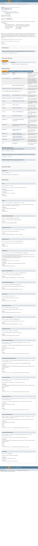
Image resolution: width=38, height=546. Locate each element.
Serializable (8, 16)
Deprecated (17, 1)
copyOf (13, 78)
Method (14, 4)
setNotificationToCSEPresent (18, 139)
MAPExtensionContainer (7, 88)
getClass (8, 161)
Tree (14, 1)
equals (3, 150)
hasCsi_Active (15, 104)
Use (11, 1)
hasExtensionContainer (17, 107)
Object (8, 95)
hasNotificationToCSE (16, 115)
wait (20, 161)
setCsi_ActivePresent (16, 129)
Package (5, 1)
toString (12, 150)
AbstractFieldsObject (9, 19)
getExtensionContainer (17, 88)
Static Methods (12, 71)
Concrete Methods (29, 71)
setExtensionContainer (17, 133)
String (5, 95)
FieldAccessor (8, 91)
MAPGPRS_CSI (4, 74)
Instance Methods (20, 71)
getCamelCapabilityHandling (18, 85)
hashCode (7, 150)
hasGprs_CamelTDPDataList (17, 111)
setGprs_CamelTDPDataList (17, 136)
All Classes (2, 469)
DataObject (3, 16)
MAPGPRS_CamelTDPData (17, 137)
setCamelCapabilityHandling (18, 119)
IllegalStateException (6, 343)
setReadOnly (14, 143)
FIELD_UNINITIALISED (12, 53)
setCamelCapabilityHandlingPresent (19, 124)
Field (8, 4)
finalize (4, 161)
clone (13, 74)
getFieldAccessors (16, 91)
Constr (10, 4)
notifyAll (16, 161)
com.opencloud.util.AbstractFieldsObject (11, 12)
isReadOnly (10, 156)
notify (12, 161)
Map (3, 95)
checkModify (4, 156)
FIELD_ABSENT (4, 53)
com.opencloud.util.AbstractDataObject (10, 11)
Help (21, 1)
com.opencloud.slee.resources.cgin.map (12, 7)
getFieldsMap (15, 95)
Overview (2, 1)
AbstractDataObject (30, 154)
